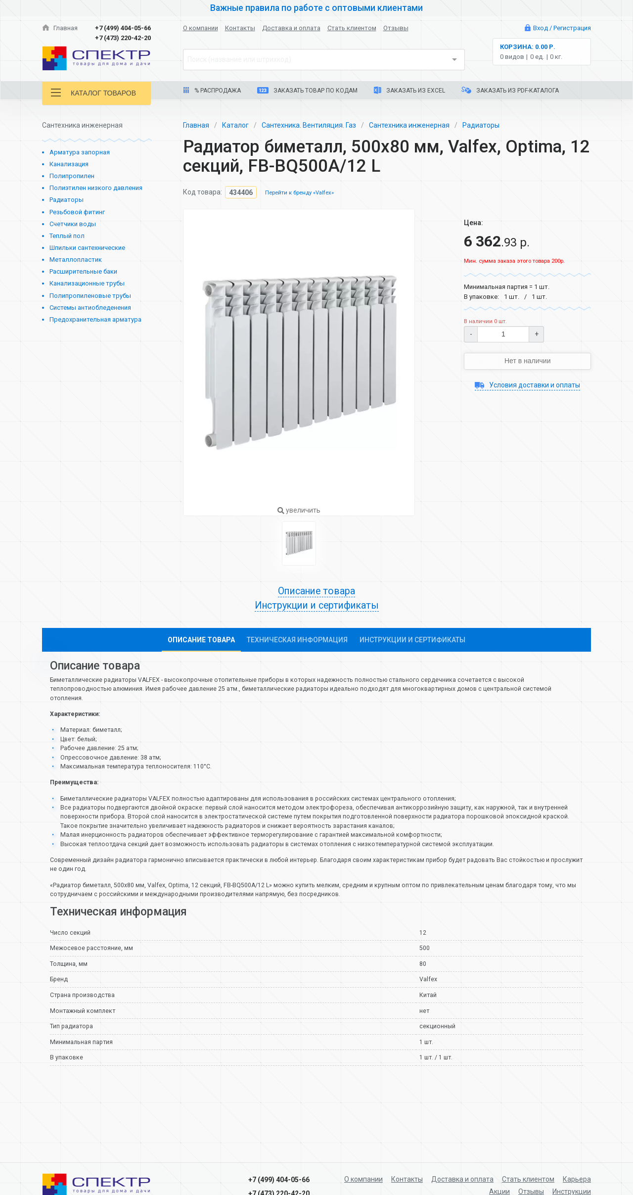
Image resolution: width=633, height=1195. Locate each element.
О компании (200, 28)
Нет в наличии (527, 361)
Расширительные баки (83, 271)
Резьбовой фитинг (77, 212)
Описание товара (316, 591)
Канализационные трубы (87, 283)
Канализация (69, 164)
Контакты (240, 28)
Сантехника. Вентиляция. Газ (309, 125)
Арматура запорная (79, 152)
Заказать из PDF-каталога (510, 90)
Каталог (235, 125)
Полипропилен (71, 176)
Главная (60, 28)
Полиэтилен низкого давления (95, 187)
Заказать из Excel (409, 90)
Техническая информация (297, 640)
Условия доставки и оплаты (527, 385)
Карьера (577, 1179)
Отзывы (395, 28)
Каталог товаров (93, 93)
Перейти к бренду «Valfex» (299, 193)
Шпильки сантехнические (87, 247)
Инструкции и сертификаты (317, 605)
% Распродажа (212, 90)
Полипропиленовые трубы (90, 295)
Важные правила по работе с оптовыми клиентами (316, 8)
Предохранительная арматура (95, 319)
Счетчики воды (72, 224)
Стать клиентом (351, 28)
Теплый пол (67, 235)
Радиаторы (66, 199)
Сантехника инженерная (409, 125)
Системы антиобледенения (90, 307)
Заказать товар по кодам (307, 90)
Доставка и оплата (291, 28)
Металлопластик (75, 259)
